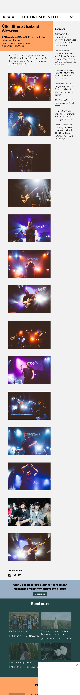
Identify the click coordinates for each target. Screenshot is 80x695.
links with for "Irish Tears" (64, 103)
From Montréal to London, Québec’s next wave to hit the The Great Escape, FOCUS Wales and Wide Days (64, 131)
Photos (7, 43)
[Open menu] (75, 17)
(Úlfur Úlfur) (22, 43)
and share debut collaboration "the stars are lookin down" (64, 89)
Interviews (15, 608)
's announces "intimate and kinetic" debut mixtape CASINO (65, 115)
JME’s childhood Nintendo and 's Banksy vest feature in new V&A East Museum (65, 40)
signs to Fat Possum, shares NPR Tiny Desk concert (64, 74)
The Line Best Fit (40, 17)
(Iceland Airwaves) (13, 46)
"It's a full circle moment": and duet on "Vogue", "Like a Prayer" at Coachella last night (65, 57)
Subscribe (40, 565)
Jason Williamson (17, 64)
